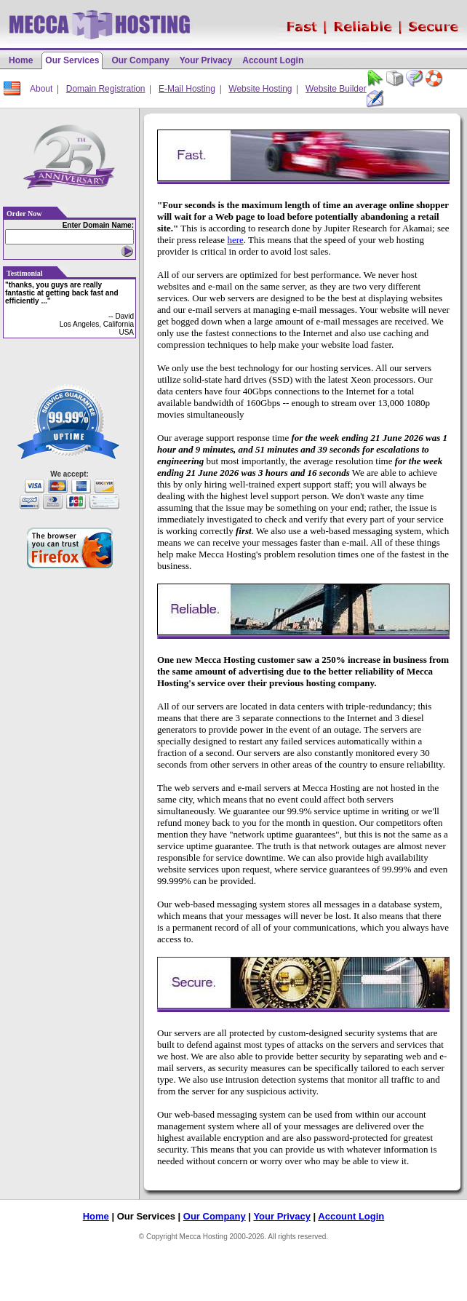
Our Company (140, 60)
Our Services (72, 60)
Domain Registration (105, 89)
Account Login (272, 60)
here (235, 239)
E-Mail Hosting (187, 89)
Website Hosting (260, 89)
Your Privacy (206, 60)
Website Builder (336, 89)
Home (21, 60)
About (41, 89)
